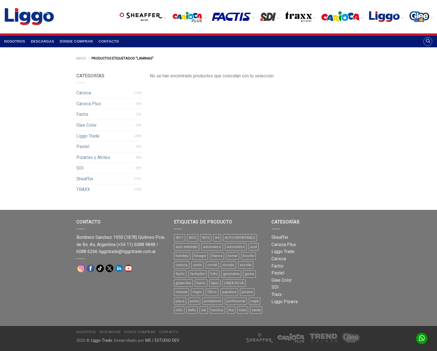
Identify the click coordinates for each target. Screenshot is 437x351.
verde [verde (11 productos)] (256, 310)
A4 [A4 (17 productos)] (217, 237)
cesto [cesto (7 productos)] (197, 265)
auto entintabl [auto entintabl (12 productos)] (187, 247)
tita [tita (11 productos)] (231, 310)
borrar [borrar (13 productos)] (232, 256)
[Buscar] (427, 41)
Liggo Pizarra (284, 301)
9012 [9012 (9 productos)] (192, 237)
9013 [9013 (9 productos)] (206, 237)
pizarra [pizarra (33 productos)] (247, 292)
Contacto (109, 41)
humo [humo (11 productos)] (201, 283)
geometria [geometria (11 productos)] (231, 274)
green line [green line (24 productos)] (183, 283)
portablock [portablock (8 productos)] (212, 301)
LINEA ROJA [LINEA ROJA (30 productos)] (234, 283)
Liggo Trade (87, 136)
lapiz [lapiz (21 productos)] (215, 283)
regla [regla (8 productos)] (255, 301)
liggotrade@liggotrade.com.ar (127, 251)
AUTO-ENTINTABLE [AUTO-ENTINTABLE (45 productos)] (240, 237)
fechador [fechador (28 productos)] (197, 274)
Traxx (276, 294)
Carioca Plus (88, 103)
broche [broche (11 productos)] (248, 256)
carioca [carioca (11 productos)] (182, 265)
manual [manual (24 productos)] (181, 292)
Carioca (83, 92)
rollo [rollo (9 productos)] (179, 310)
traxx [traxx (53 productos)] (242, 310)
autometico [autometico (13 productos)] (236, 247)
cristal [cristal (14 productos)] (212, 265)
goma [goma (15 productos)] (249, 274)
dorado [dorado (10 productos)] (228, 265)
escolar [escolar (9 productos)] (246, 265)
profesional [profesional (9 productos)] (236, 301)
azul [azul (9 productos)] (253, 247)
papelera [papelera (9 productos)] (229, 292)
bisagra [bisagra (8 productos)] (200, 256)
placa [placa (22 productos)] (180, 301)
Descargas (42, 41)
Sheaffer (84, 178)
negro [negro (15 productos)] (197, 292)
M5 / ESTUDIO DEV (162, 340)
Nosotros (14, 41)
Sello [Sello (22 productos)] (192, 310)
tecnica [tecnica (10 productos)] (217, 310)
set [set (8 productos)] (203, 310)
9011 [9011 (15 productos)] (179, 237)
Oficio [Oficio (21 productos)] (212, 292)
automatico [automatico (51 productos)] (212, 247)
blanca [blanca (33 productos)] (217, 256)
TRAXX (83, 189)
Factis (82, 114)
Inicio (81, 58)
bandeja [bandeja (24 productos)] (182, 256)
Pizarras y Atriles (93, 157)
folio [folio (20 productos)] (214, 274)
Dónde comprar (76, 41)
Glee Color (86, 125)
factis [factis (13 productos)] (180, 274)
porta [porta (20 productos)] (194, 301)
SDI (80, 168)
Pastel (82, 146)
